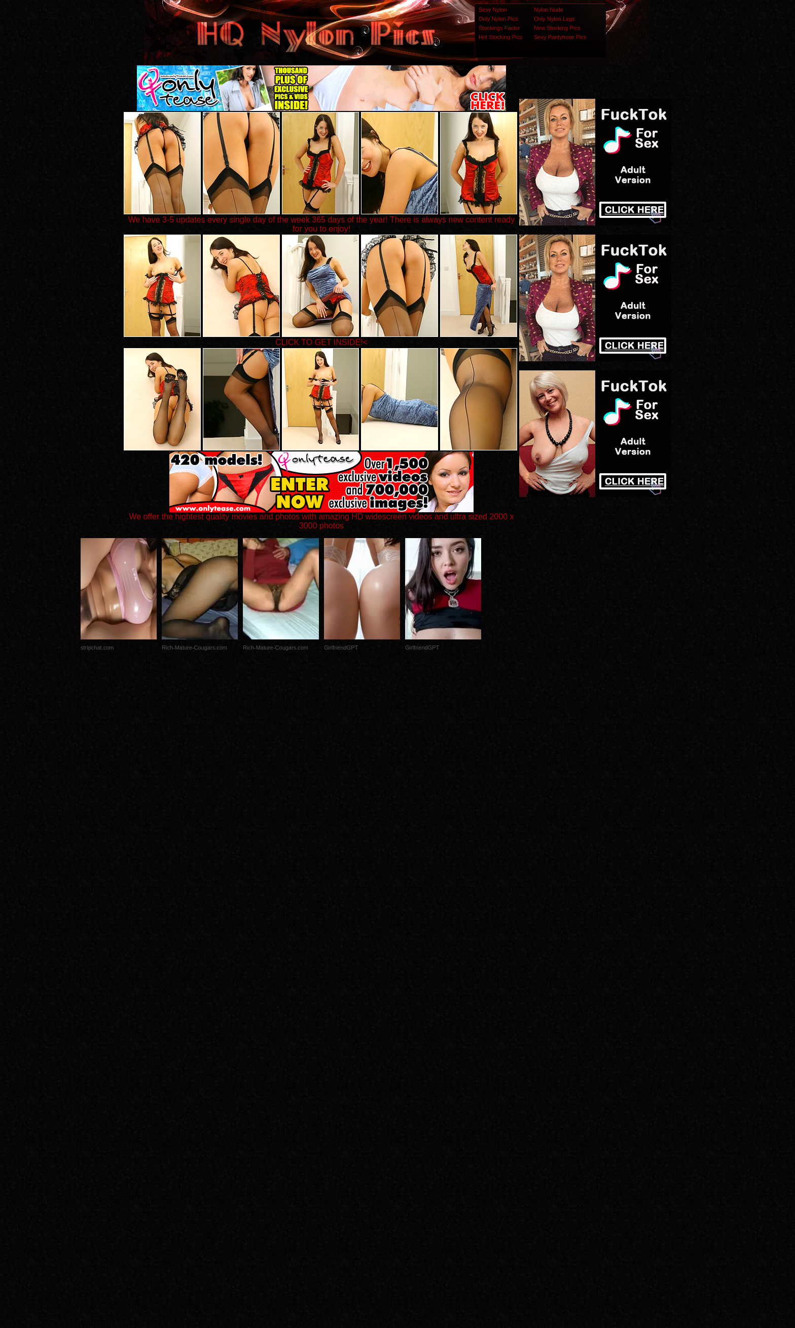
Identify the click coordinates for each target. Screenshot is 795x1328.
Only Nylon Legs (554, 19)
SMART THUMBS (415, 1127)
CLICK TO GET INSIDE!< (321, 342)
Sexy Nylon (493, 10)
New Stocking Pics (557, 28)
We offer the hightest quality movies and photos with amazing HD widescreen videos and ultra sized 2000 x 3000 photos (321, 517)
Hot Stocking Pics (500, 37)
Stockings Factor (499, 28)
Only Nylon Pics (498, 19)
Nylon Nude (548, 10)
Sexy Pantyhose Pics (560, 37)
